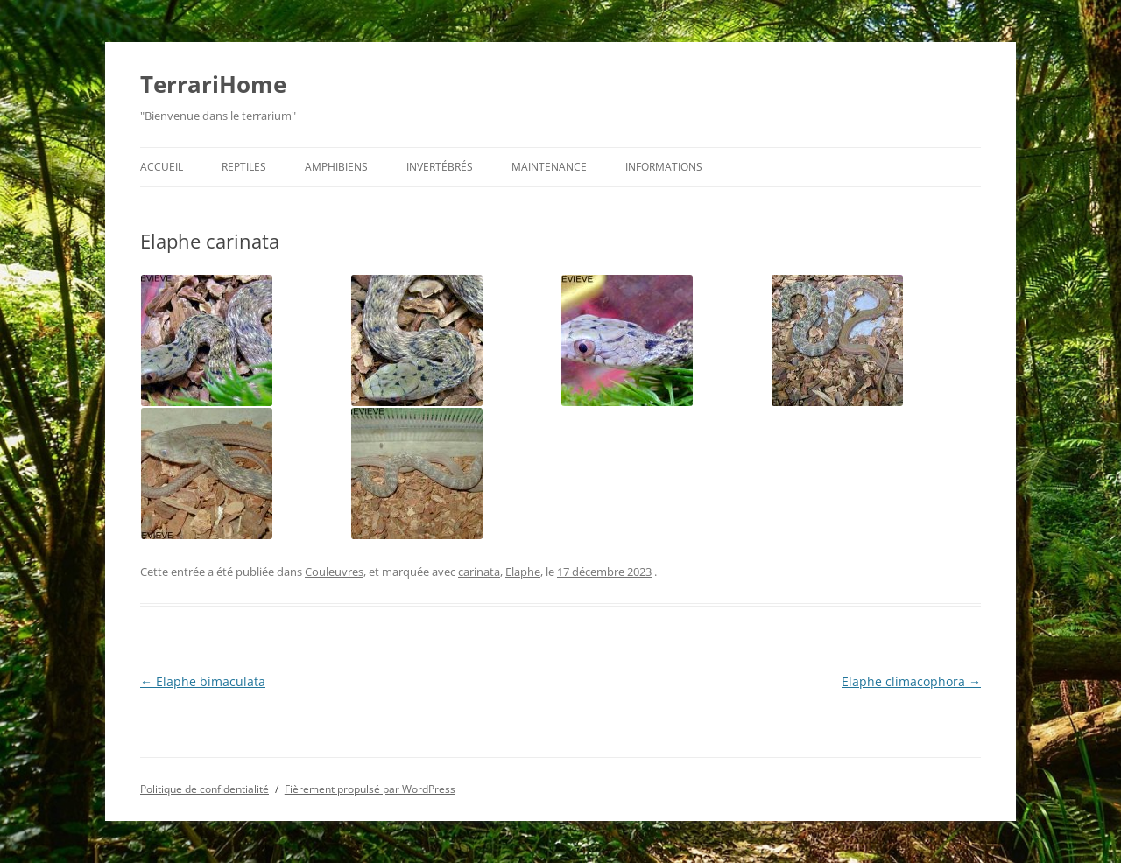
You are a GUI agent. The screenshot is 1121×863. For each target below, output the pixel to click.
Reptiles (244, 166)
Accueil (161, 166)
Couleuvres (334, 571)
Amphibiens (336, 166)
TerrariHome (213, 84)
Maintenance (549, 166)
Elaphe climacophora (911, 681)
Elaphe (522, 571)
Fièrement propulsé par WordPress (370, 789)
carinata (479, 571)
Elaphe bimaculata (202, 681)
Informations (663, 166)
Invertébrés (439, 166)
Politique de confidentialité (204, 789)
